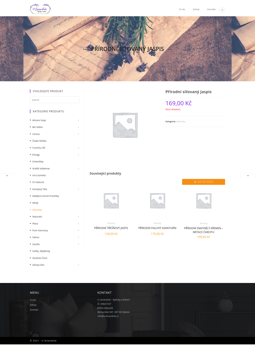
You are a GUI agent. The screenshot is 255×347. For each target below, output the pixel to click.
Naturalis (37, 216)
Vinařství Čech (39, 258)
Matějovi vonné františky (45, 195)
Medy (35, 202)
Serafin (36, 244)
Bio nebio (37, 127)
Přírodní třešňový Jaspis (111, 228)
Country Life (38, 147)
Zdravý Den (38, 264)
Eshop (33, 304)
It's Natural (38, 182)
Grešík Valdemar (41, 168)
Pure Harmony (40, 230)
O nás (33, 299)
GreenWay (37, 161)
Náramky (180, 121)
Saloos (35, 237)
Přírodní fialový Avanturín (157, 228)
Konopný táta (39, 189)
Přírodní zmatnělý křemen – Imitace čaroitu (203, 229)
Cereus (36, 134)
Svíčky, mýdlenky (41, 251)
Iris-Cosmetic (39, 175)
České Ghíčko (39, 140)
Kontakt (34, 309)
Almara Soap (39, 120)
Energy (36, 154)
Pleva (35, 223)
